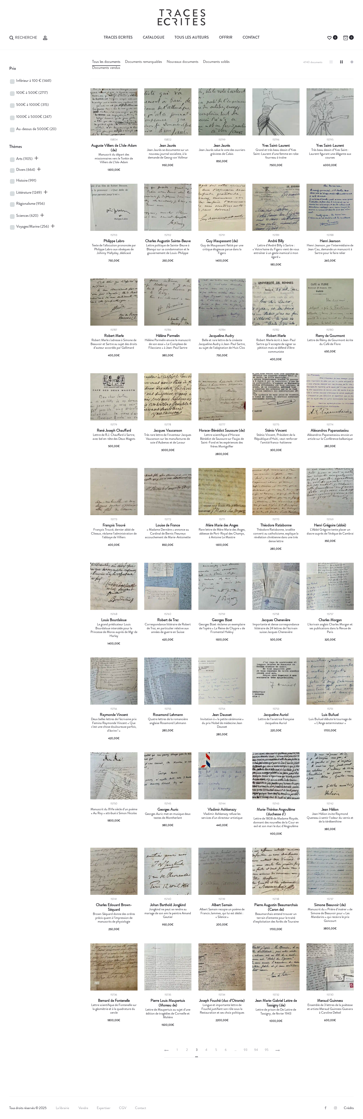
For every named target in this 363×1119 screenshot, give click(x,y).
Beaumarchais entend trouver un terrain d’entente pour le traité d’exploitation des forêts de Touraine (276, 917)
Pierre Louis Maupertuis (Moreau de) (167, 1003)
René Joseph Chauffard (114, 430)
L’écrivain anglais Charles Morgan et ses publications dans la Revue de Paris (330, 628)
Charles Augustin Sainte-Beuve (168, 241)
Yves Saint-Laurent (276, 145)
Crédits (349, 1107)
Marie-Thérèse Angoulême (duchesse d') (276, 811)
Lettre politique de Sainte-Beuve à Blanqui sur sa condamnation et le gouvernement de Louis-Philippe (167, 249)
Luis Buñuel (330, 714)
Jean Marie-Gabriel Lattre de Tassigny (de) (276, 1003)
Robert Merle (114, 335)
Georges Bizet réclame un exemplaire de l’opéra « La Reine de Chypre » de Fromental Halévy (222, 628)
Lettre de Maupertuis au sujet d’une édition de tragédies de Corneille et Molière (167, 1013)
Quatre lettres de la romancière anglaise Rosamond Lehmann (168, 721)
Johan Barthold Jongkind (168, 905)
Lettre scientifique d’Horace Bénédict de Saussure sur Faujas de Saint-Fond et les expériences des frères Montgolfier (222, 440)
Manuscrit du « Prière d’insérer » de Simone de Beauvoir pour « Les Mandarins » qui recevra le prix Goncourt (330, 915)
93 (245, 1049)
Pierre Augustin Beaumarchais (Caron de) (276, 907)
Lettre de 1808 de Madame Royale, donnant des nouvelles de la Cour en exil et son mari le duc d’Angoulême (276, 822)
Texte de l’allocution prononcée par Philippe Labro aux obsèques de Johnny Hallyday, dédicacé (114, 249)
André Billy (276, 241)
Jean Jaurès (168, 145)
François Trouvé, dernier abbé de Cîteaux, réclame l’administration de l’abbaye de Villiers (114, 533)
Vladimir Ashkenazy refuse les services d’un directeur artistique (221, 815)
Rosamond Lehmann (168, 714)
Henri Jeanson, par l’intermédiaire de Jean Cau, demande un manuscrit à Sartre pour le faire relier (330, 249)
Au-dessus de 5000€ (36, 128)
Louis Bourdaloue (113, 620)
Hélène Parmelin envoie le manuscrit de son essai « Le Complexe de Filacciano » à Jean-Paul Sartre (168, 344)
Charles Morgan (330, 620)
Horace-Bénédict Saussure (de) (222, 430)
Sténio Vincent (276, 430)
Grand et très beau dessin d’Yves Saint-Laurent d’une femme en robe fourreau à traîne (275, 153)
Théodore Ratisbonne (275, 525)
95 (266, 1049)
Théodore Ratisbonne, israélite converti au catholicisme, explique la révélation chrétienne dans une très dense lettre (275, 535)
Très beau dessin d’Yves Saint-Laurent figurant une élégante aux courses (330, 153)
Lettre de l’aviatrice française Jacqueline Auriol (276, 721)
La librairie (63, 1107)
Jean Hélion (330, 809)
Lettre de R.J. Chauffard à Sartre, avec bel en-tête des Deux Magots (114, 436)
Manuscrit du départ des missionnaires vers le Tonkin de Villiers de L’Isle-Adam (114, 158)
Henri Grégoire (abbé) (330, 525)
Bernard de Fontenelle (114, 1000)
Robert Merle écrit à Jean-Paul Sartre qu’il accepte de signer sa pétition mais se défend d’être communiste (276, 346)
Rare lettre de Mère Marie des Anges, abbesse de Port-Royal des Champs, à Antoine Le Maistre (222, 533)
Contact (251, 37)
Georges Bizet (222, 620)
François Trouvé (114, 525)
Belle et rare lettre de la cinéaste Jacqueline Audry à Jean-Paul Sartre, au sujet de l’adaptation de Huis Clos (222, 344)
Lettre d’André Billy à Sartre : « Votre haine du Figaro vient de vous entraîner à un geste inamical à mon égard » (276, 251)
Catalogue (153, 37)
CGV (122, 1107)
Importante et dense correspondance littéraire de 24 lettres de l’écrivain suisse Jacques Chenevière (276, 628)
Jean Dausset (222, 714)
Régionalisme (30, 203)
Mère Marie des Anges (222, 525)
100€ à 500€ (32, 92)
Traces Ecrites (118, 37)
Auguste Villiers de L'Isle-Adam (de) (114, 148)
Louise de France (168, 525)
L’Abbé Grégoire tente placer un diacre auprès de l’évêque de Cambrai (330, 531)
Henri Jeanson (330, 241)
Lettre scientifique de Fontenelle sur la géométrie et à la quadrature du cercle (114, 1009)
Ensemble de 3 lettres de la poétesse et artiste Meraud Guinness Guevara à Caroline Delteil (330, 1009)
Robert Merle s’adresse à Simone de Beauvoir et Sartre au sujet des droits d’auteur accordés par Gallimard (114, 344)
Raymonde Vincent (114, 714)
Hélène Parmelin (168, 335)
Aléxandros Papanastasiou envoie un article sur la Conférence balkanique (330, 436)
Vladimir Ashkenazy (222, 809)
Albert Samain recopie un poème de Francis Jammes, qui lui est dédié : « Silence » (222, 913)
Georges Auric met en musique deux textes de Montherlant (168, 815)
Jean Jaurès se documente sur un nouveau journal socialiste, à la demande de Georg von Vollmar (167, 153)
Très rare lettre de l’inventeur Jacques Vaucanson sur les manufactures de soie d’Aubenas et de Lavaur (167, 438)
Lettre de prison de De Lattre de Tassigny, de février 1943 (276, 1011)
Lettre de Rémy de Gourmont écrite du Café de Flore (330, 342)
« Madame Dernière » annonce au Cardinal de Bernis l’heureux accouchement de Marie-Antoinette (168, 533)
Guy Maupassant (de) (222, 241)
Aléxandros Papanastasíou (330, 430)
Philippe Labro (113, 241)
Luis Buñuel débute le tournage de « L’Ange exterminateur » (330, 721)
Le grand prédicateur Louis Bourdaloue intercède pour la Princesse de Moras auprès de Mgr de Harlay (114, 630)
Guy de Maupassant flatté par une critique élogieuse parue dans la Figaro (221, 249)
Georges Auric (167, 809)
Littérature (29, 192)
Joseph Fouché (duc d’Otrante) (222, 1000)
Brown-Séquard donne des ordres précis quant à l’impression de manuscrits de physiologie (114, 917)
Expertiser (103, 1107)
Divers (25, 169)
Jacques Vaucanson (168, 430)
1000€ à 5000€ (34, 116)
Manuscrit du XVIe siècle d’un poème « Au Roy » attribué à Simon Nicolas (114, 811)
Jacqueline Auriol (276, 714)
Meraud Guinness (330, 1000)
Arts (24, 158)
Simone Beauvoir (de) (330, 905)
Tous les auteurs (192, 37)
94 (256, 1049)
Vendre (83, 1107)
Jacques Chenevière (276, 620)
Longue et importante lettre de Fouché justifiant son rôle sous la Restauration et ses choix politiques (222, 1009)
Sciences (27, 215)
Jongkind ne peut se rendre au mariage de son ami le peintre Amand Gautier (167, 913)
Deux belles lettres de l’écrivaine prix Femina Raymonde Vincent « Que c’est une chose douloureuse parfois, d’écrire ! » (114, 725)
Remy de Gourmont (330, 335)
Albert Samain (222, 905)
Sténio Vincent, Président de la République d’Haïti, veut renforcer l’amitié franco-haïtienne (275, 438)
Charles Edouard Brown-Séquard (114, 907)
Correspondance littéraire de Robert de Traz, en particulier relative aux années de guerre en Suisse (168, 628)
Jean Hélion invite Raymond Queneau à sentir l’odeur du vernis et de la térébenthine (330, 817)
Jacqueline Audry (222, 335)
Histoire (26, 180)
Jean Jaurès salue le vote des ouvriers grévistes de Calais (222, 151)
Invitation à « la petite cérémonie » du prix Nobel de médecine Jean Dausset (222, 723)
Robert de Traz (167, 620)
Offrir (225, 37)
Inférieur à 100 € (33, 80)
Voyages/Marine (32, 226)
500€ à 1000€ (32, 104)
